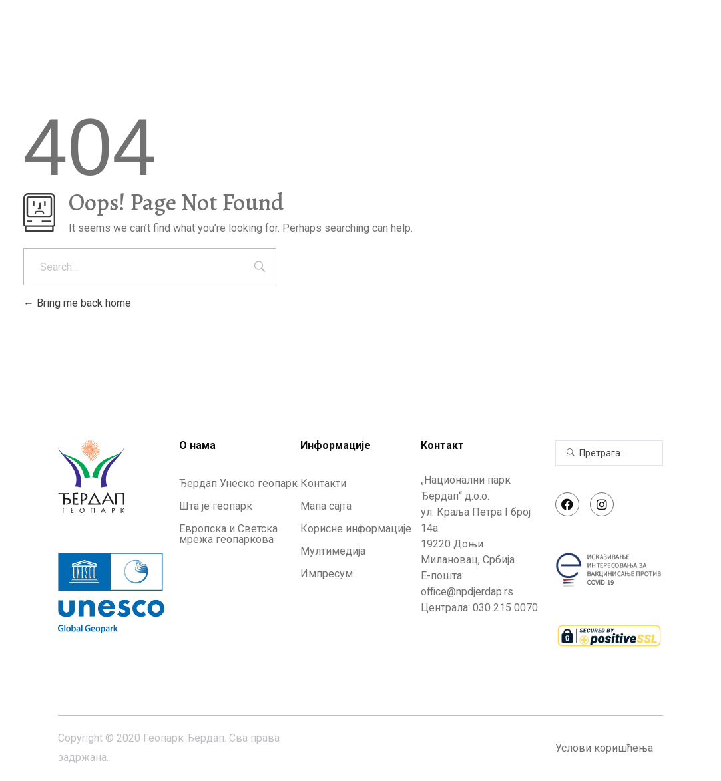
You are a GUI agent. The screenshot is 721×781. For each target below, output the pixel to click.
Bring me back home (77, 303)
